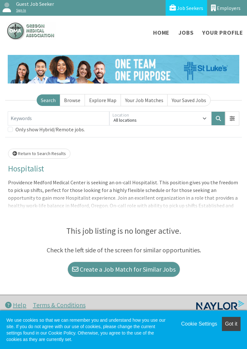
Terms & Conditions (59, 305)
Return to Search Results (39, 153)
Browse (72, 100)
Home (161, 32)
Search (48, 100)
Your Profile (222, 32)
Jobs (185, 32)
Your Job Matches (144, 100)
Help (15, 305)
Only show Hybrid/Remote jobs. (50, 129)
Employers (226, 8)
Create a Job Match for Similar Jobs (124, 269)
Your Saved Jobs (189, 100)
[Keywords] (58, 118)
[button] (232, 118)
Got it (231, 324)
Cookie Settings (199, 324)
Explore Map (102, 100)
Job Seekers (186, 8)
